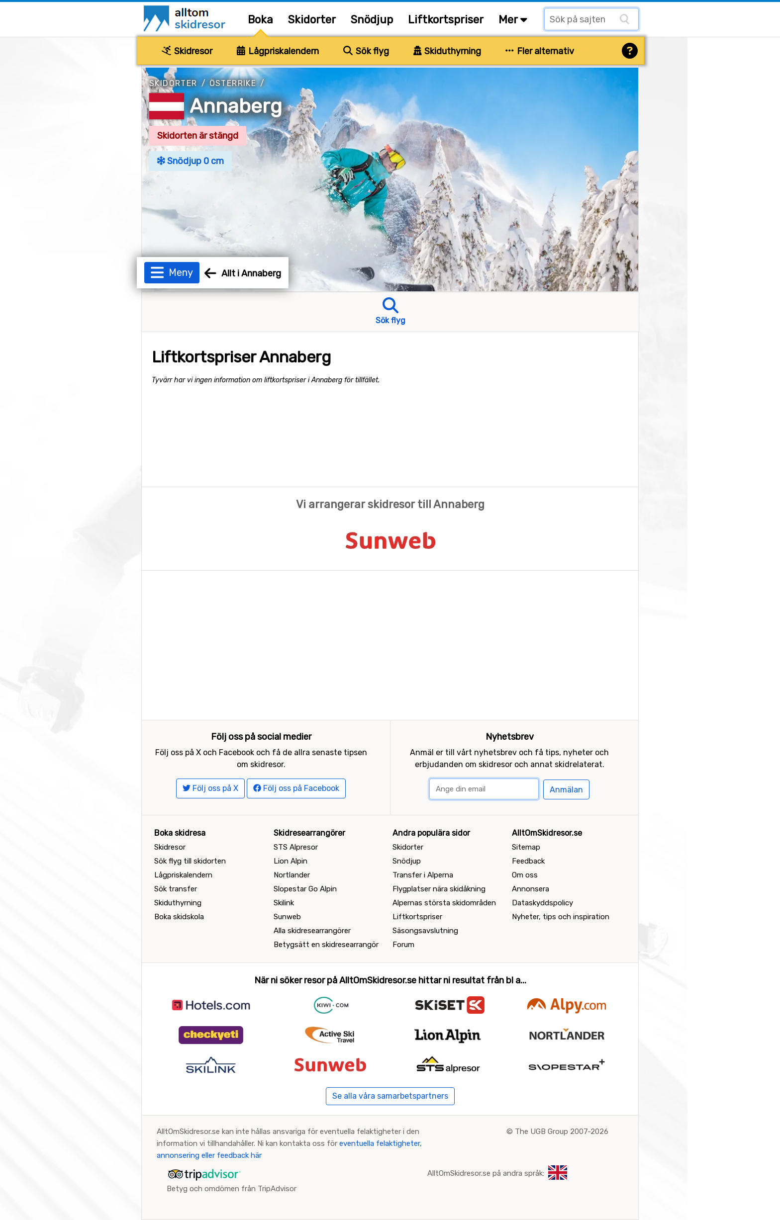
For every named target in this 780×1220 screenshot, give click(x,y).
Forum (403, 944)
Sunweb (287, 916)
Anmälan (566, 789)
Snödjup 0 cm (190, 161)
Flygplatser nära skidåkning (439, 888)
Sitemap (526, 847)
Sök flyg (366, 51)
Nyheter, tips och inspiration (560, 916)
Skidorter (312, 19)
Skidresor (187, 51)
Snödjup (372, 19)
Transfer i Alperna (422, 875)
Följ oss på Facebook (296, 788)
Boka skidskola (179, 916)
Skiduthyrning (447, 51)
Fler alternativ (539, 51)
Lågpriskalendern (278, 51)
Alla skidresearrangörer (312, 930)
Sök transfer (175, 888)
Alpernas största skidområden (444, 902)
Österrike (233, 83)
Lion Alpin (290, 861)
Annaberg (236, 106)
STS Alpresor (296, 847)
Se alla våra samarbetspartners (390, 1096)
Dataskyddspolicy (542, 902)
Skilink (284, 902)
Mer (512, 19)
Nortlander (292, 875)
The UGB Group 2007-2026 (561, 1131)
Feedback (528, 861)
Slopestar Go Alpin (305, 888)
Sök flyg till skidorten (190, 861)
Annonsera (530, 888)
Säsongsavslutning (425, 930)
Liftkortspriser (446, 19)
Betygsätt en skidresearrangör (326, 944)
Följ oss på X (210, 788)
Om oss (525, 875)
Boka (260, 19)
